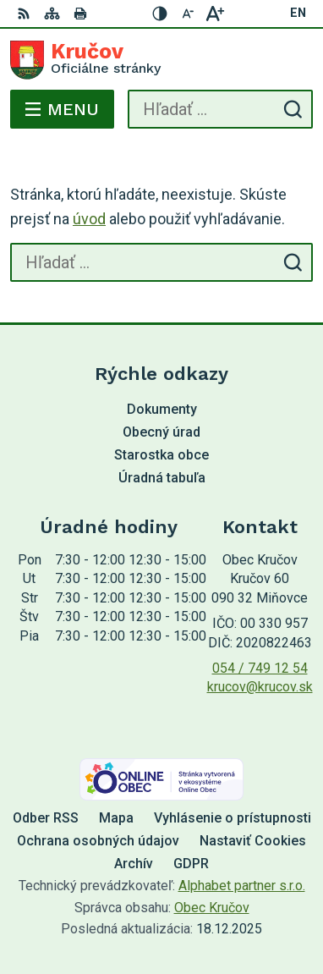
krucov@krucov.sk (260, 687)
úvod (89, 219)
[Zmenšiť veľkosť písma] (187, 13)
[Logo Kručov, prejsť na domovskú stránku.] (161, 60)
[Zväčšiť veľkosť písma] (214, 13)
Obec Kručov (211, 908)
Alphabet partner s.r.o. (241, 886)
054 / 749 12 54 (260, 668)
